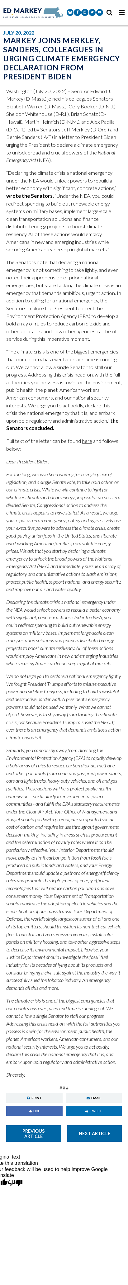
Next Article (94, 1133)
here (87, 441)
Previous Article (33, 1133)
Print (34, 1098)
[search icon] (109, 12)
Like (34, 1111)
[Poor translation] (15, 1183)
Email (94, 1098)
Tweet (93, 1111)
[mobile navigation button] (122, 12)
